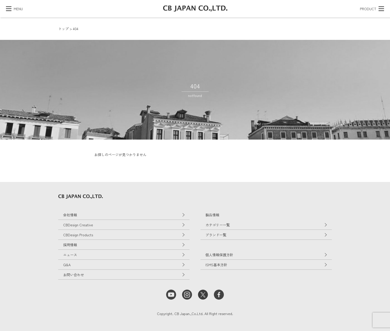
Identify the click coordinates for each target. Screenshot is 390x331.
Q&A (67, 264)
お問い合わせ (73, 274)
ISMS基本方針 (216, 264)
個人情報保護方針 (219, 254)
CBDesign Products (78, 234)
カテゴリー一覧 (217, 224)
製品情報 (212, 214)
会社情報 (70, 214)
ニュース (70, 254)
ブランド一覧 (215, 234)
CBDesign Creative (78, 224)
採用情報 (70, 244)
